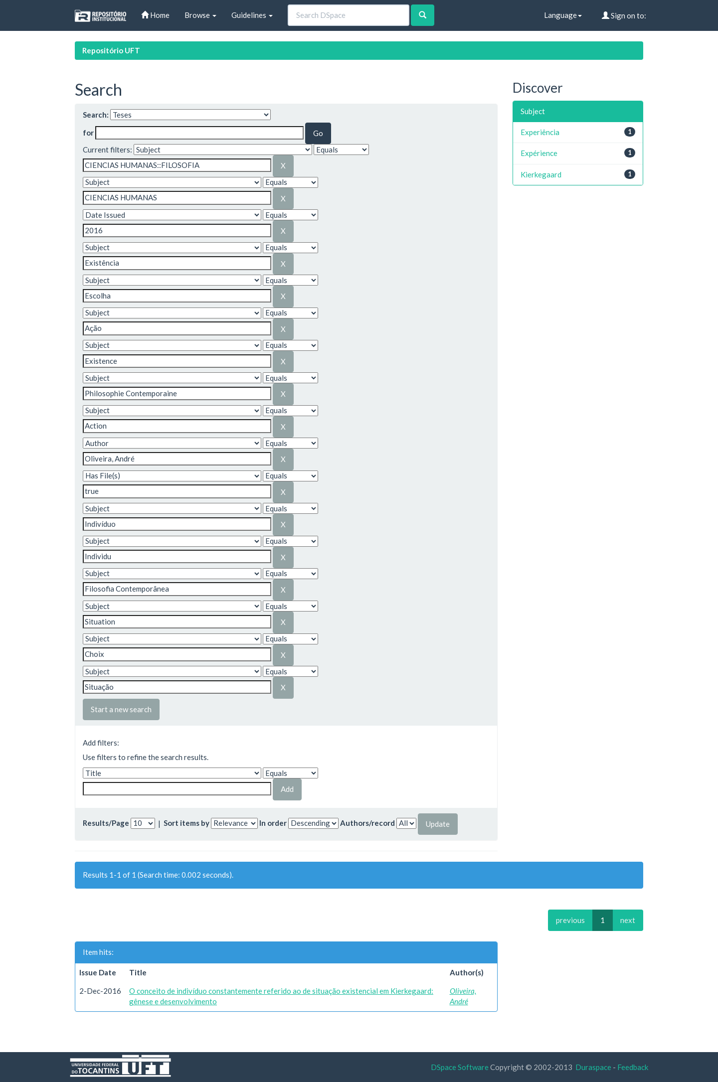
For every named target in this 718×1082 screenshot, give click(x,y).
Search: (96, 114)
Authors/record (367, 822)
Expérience (539, 153)
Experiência (540, 132)
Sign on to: (624, 15)
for (88, 132)
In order (273, 822)
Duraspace (593, 1067)
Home (155, 14)
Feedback (632, 1067)
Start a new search (121, 709)
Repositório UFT (111, 50)
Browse (200, 14)
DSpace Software (460, 1067)
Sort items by (186, 822)
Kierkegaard (541, 174)
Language (563, 14)
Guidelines (252, 14)
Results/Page (106, 822)
